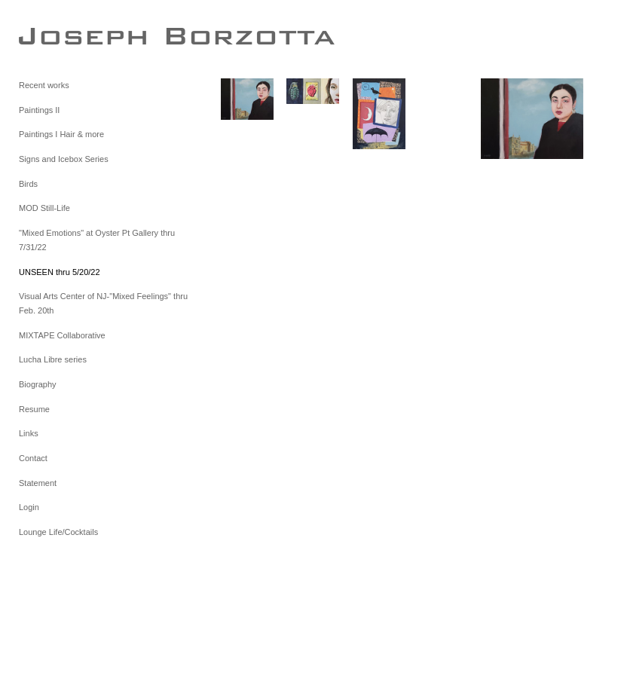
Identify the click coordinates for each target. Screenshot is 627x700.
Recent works (44, 85)
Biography (38, 384)
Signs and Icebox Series (64, 159)
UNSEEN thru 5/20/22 (59, 272)
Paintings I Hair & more (61, 134)
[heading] (56, 35)
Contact (33, 458)
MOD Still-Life (44, 207)
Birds (28, 183)
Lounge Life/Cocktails (58, 531)
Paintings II (39, 110)
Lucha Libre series (53, 359)
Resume (34, 409)
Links (28, 433)
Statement (38, 483)
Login (29, 507)
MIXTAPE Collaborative (62, 335)
